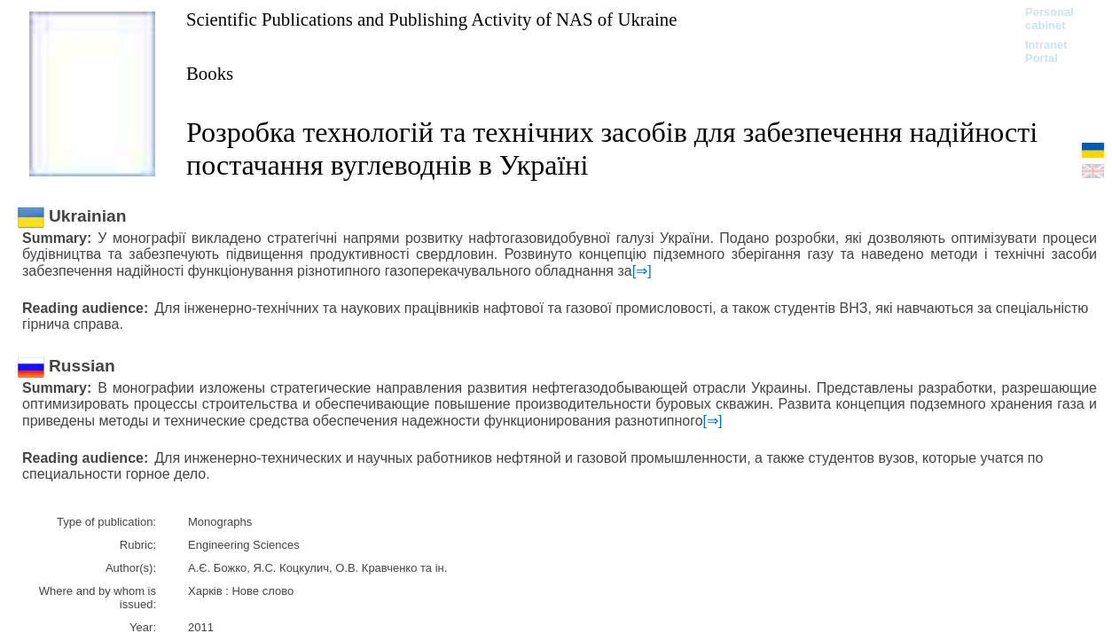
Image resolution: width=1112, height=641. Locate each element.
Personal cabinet (1049, 18)
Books (209, 73)
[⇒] (642, 270)
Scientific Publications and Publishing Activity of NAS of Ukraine (431, 19)
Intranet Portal (1046, 51)
